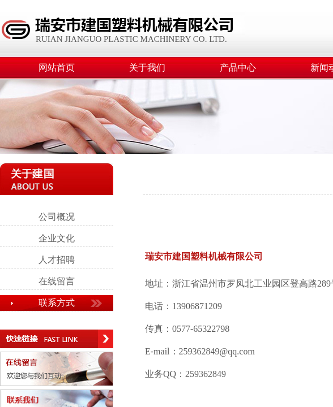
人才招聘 (57, 260)
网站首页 (57, 67)
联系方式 (57, 303)
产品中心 (238, 67)
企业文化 (57, 238)
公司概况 (57, 217)
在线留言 (57, 281)
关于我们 (147, 67)
